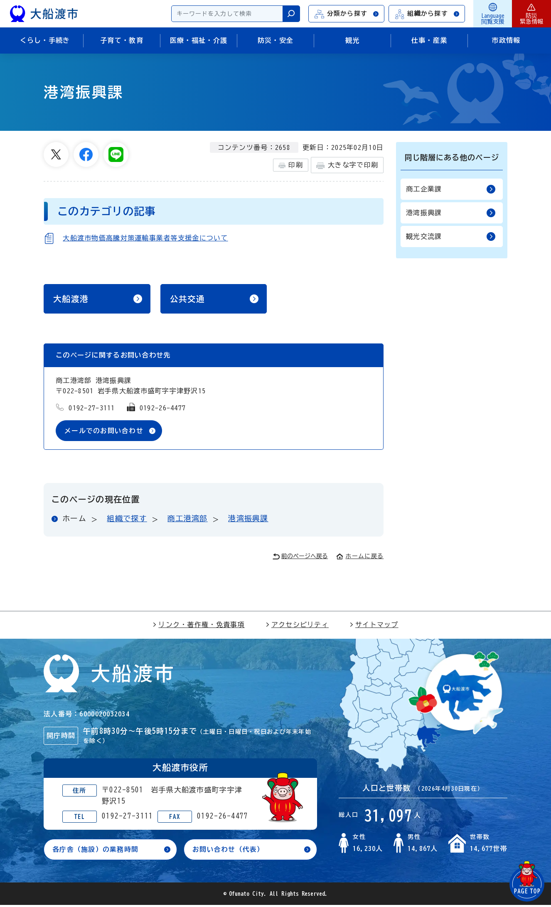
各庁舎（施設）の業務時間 (95, 851)
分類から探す (347, 14)
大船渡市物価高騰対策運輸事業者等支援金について (145, 238)
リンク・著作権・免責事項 (198, 626)
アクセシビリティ (297, 626)
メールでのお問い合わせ (103, 432)
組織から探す (427, 14)
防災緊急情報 (531, 14)
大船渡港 (71, 299)
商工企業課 (451, 189)
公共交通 (187, 299)
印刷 (290, 165)
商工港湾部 (187, 520)
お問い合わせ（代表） (228, 851)
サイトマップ (373, 626)
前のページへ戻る (300, 557)
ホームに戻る (360, 557)
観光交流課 (451, 236)
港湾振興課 (248, 520)
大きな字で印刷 (347, 165)
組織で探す (127, 520)
